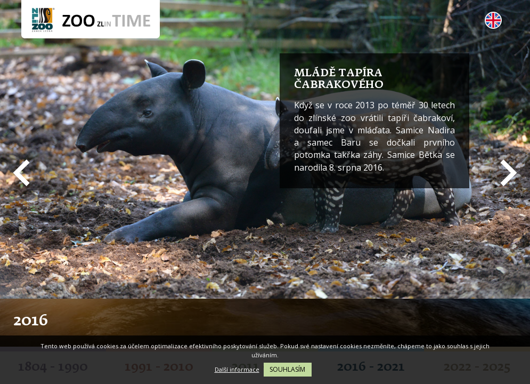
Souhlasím (287, 369)
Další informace (237, 369)
